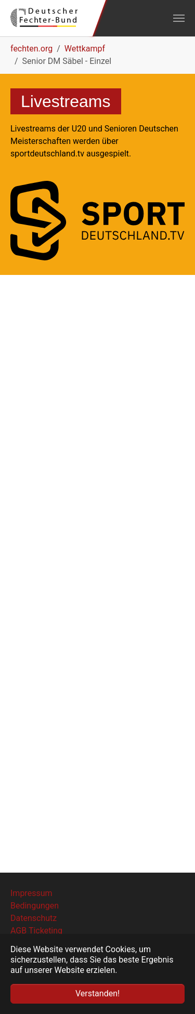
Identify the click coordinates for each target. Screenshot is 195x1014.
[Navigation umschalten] (179, 18)
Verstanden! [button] (97, 993)
